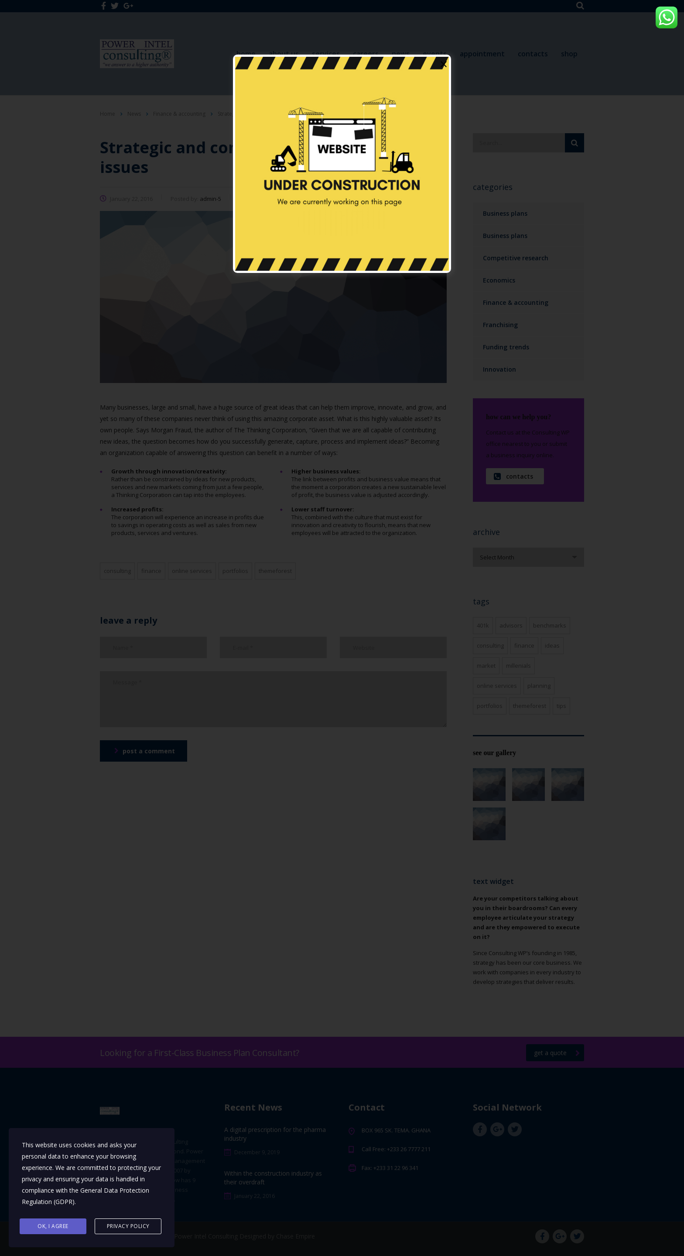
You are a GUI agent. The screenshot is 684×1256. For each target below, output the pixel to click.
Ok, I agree (53, 1226)
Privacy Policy (128, 1226)
